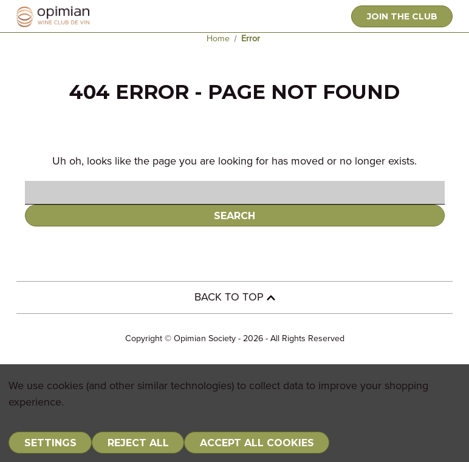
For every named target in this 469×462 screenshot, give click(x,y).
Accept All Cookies (257, 443)
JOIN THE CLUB (402, 16)
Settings (50, 443)
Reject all (138, 443)
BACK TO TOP (234, 297)
